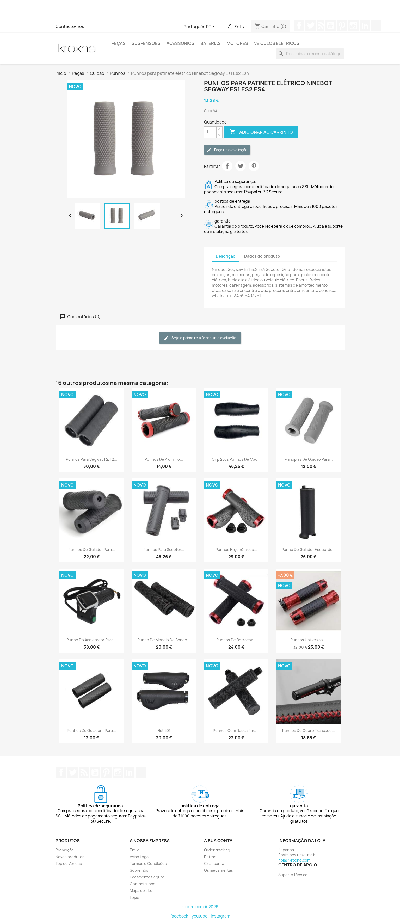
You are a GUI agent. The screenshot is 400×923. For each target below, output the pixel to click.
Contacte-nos (70, 26)
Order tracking (217, 849)
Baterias (210, 43)
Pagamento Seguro (147, 877)
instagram (220, 916)
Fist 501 (163, 730)
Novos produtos (70, 856)
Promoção (65, 849)
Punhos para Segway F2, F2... (91, 459)
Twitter (310, 25)
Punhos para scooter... (163, 549)
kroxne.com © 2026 (200, 906)
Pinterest (342, 25)
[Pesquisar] (310, 53)
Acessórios (180, 43)
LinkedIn (365, 25)
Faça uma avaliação (227, 150)
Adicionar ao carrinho (261, 132)
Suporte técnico (292, 874)
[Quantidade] (210, 132)
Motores (237, 43)
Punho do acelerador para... (91, 639)
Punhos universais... (308, 639)
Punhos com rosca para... (236, 730)
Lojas (134, 897)
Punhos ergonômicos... (236, 549)
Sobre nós (139, 870)
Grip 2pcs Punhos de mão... (236, 459)
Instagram (353, 25)
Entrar (210, 856)
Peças (119, 43)
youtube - (201, 916)
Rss (320, 25)
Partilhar (227, 166)
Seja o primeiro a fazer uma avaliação (200, 338)
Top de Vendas (69, 863)
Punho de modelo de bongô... (163, 639)
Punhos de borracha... (236, 639)
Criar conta (214, 863)
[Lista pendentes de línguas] (200, 27)
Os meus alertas (218, 870)
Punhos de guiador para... (91, 549)
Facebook (299, 25)
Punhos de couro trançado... (308, 730)
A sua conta (218, 841)
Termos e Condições (148, 863)
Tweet (240, 166)
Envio (134, 849)
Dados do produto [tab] (262, 256)
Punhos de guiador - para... (91, 730)
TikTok (376, 25)
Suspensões (146, 43)
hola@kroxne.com (294, 860)
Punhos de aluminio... (164, 459)
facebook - (181, 916)
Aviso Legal (139, 856)
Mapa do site (141, 890)
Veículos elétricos (276, 43)
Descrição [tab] (226, 256)
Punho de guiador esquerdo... (308, 549)
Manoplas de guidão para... (308, 459)
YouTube (330, 25)
